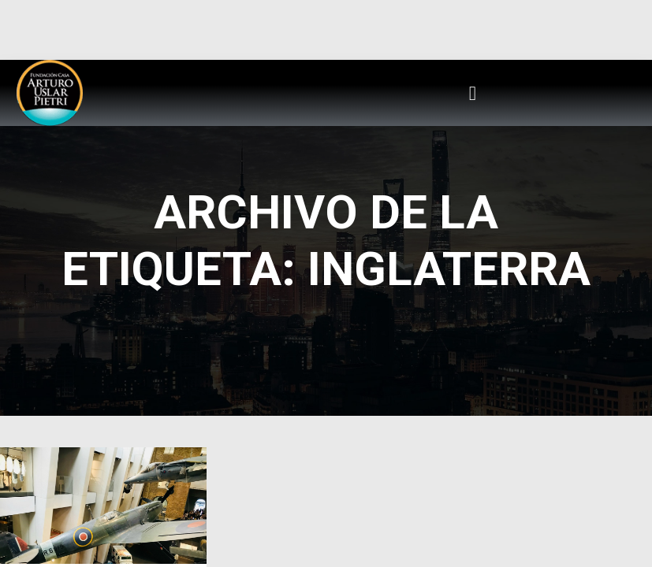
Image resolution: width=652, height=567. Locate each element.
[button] (473, 93)
